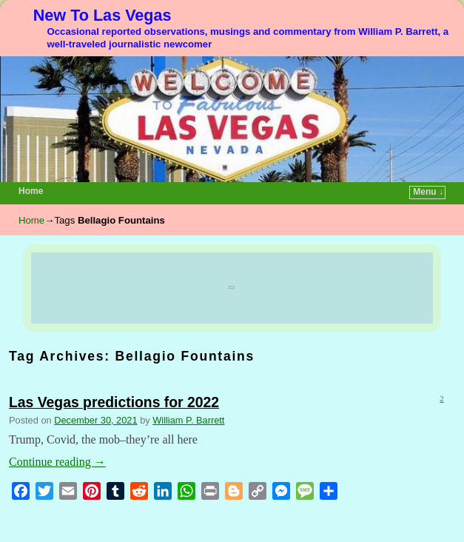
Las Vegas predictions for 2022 (114, 402)
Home (31, 191)
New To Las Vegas (102, 15)
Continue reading (57, 461)
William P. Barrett (188, 420)
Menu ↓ (428, 192)
